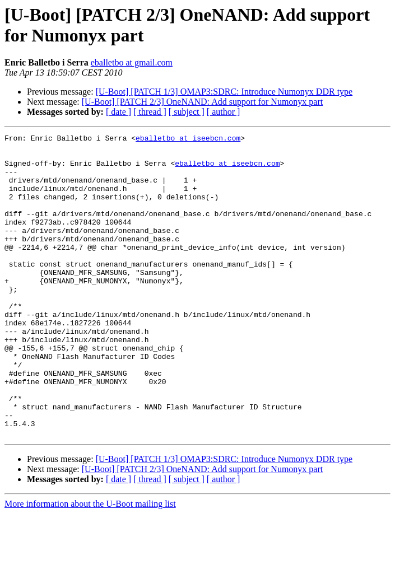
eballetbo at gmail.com (132, 62)
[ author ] (223, 111)
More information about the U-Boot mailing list (90, 564)
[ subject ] (187, 111)
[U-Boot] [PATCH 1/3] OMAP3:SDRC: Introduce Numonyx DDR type (224, 91)
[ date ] (118, 111)
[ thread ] (149, 111)
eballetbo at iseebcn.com (188, 139)
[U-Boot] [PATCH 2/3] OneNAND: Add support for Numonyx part (202, 101)
